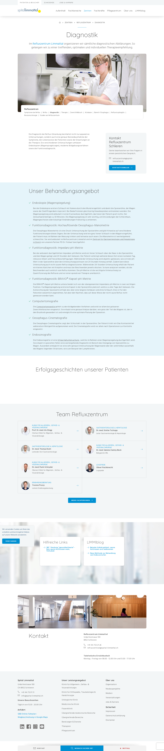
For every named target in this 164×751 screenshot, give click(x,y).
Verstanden (10, 541)
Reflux (45, 112)
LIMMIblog (140, 10)
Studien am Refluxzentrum (50, 115)
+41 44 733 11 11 (27, 692)
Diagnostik (54, 112)
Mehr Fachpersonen (80, 500)
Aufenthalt (61, 10)
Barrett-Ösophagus (101, 112)
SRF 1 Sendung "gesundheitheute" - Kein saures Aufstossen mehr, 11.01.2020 (60, 549)
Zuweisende (49, 3)
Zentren (88, 10)
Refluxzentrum (84, 23)
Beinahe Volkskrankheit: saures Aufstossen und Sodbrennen (102, 548)
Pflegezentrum (114, 10)
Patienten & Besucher (29, 3)
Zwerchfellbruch (76, 112)
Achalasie (88, 112)
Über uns (128, 10)
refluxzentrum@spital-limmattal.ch (123, 160)
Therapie (64, 112)
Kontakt (41, 748)
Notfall (125, 748)
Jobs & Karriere (66, 3)
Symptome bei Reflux (32, 112)
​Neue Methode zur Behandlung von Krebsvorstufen (103, 554)
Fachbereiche (74, 10)
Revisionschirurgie (30, 115)
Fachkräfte (99, 10)
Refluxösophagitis (118, 112)
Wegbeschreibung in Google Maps (33, 717)
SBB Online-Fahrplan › (27, 713)
